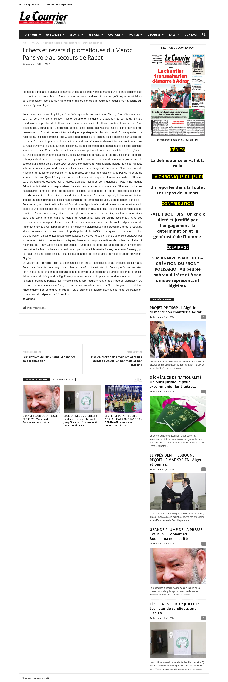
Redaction (155, 317)
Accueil (26, 42)
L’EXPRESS (155, 34)
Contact (191, 34)
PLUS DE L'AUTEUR (63, 379)
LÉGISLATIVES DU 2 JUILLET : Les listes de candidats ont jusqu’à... (174, 608)
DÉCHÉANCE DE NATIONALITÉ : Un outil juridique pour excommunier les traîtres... (176, 382)
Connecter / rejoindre (59, 4)
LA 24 (174, 34)
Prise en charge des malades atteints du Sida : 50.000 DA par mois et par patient (116, 361)
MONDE (135, 34)
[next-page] (140, 380)
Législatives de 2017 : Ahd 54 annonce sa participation (49, 359)
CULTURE (116, 34)
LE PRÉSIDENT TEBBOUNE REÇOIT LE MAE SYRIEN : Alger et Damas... (176, 460)
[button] (204, 34)
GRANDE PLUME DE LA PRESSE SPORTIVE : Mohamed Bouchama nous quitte (40, 419)
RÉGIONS (95, 34)
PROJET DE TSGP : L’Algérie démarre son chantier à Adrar (176, 310)
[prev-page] (136, 380)
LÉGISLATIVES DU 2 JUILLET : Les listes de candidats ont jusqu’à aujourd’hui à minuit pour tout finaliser (80, 420)
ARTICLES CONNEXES (36, 379)
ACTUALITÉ (55, 34)
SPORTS (76, 34)
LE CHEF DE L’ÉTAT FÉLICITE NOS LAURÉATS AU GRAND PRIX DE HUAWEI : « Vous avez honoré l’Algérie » (123, 420)
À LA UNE (33, 34)
